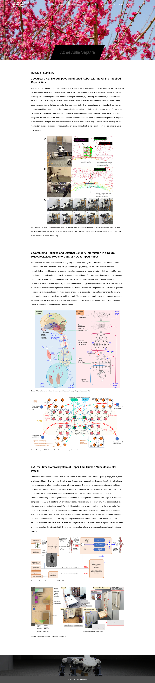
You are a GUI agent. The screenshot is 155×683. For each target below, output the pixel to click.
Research (93, 4)
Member (61, 4)
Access (112, 4)
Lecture (103, 4)
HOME (52, 4)
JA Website (130, 4)
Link (120, 4)
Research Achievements (77, 4)
